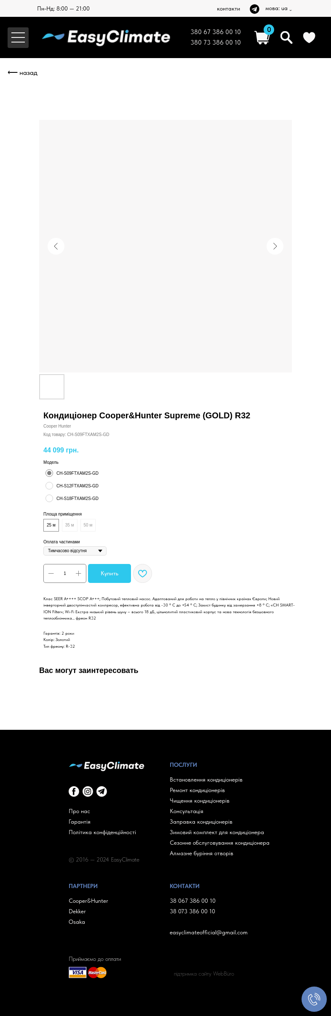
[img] (254, 9)
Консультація (186, 811)
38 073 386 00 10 (192, 911)
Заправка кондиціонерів (201, 821)
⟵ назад (22, 72)
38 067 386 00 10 (193, 900)
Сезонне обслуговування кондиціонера (220, 842)
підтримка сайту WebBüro (204, 973)
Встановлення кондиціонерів (206, 779)
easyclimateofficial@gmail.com (209, 932)
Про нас (79, 811)
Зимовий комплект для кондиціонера (217, 832)
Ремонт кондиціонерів (197, 790)
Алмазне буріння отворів (201, 853)
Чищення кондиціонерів (200, 800)
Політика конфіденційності (102, 832)
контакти (228, 8)
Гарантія (80, 821)
